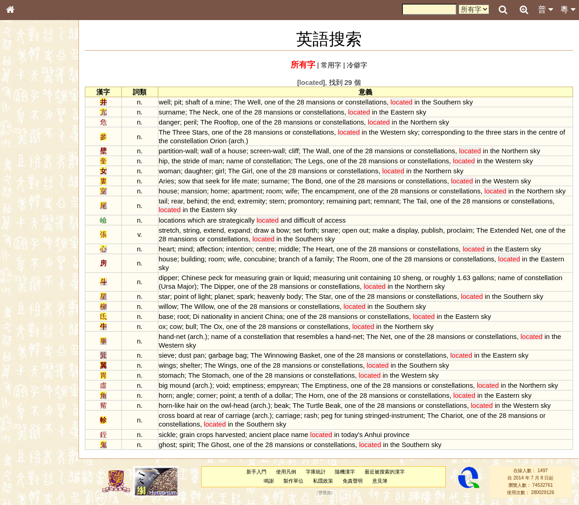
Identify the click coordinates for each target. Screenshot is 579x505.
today (349, 434)
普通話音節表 (27, 248)
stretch (169, 230)
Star (325, 296)
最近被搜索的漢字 (385, 471)
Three (181, 132)
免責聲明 (353, 481)
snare (329, 230)
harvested (230, 434)
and (286, 220)
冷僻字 (357, 65)
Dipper (224, 286)
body (294, 296)
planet (223, 296)
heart (166, 249)
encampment (335, 191)
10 (397, 277)
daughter (197, 171)
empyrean (282, 385)
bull (191, 326)
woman (170, 171)
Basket (309, 355)
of (205, 102)
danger (169, 122)
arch (237, 141)
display (407, 230)
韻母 (31, 240)
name (234, 161)
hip (163, 161)
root (183, 316)
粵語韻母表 (25, 196)
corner (206, 395)
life (236, 181)
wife (292, 191)
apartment (247, 191)
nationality (216, 316)
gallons (483, 277)
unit (352, 277)
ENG (40, 100)
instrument (407, 415)
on (204, 405)
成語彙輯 (22, 297)
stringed (377, 415)
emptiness (247, 385)
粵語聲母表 (25, 187)
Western (393, 132)
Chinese (194, 277)
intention (239, 249)
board (185, 415)
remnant (386, 201)
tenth (251, 395)
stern (276, 201)
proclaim (460, 230)
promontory (305, 201)
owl (226, 405)
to (469, 132)
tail (163, 201)
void (222, 385)
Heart (324, 249)
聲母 (18, 240)
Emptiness (331, 385)
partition (171, 151)
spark (245, 296)
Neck (210, 112)
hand (166, 336)
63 (466, 277)
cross (167, 415)
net (181, 336)
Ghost (220, 444)
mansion (194, 191)
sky (468, 102)
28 (300, 102)
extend (213, 230)
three (493, 132)
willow (168, 306)
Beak (333, 405)
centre (548, 132)
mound (180, 385)
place (281, 434)
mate (249, 181)
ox (162, 326)
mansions (320, 102)
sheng (411, 277)
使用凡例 (286, 471)
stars (510, 132)
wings (167, 365)
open (349, 230)
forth (311, 230)
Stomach (215, 375)
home (219, 191)
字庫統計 (316, 471)
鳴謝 (269, 481)
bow (282, 230)
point (181, 296)
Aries (166, 181)
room (274, 191)
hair (192, 405)
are (212, 220)
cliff (293, 151)
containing (375, 277)
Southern (447, 102)
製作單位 (293, 481)
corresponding (443, 132)
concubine (259, 259)
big (163, 385)
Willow (204, 306)
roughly (444, 277)
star (164, 296)
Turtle (314, 405)
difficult (304, 220)
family (324, 259)
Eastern (402, 112)
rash (310, 415)
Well (254, 102)
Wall (322, 151)
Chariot (452, 415)
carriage (237, 415)
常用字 (331, 65)
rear (177, 201)
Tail (421, 201)
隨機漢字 (345, 471)
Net (526, 230)
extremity (252, 201)
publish (432, 230)
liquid (301, 277)
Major (185, 286)
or (340, 102)
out (364, 230)
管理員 (324, 492)
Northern (423, 122)
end (228, 201)
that (197, 181)
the (290, 102)
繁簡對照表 (25, 305)
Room (359, 259)
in (417, 102)
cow (176, 326)
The (239, 102)
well (165, 102)
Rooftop (226, 122)
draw (261, 230)
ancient (252, 316)
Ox (218, 326)
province (397, 434)
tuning (353, 415)
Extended (504, 230)
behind (197, 201)
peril (190, 122)
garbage (221, 355)
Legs (315, 161)
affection (209, 249)
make (380, 230)
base (166, 316)
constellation (189, 141)
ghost (167, 444)
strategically (237, 220)
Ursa (168, 286)
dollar (283, 395)
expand (239, 230)
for (226, 181)
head (241, 405)
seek (212, 181)
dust (184, 355)
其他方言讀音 (27, 256)
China (274, 316)
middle (288, 249)
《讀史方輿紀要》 (33, 289)
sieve (167, 355)
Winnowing (280, 355)
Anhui (372, 434)
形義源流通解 (27, 155)
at (199, 415)
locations (172, 220)
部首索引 (22, 122)
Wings (227, 365)
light (204, 296)
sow (184, 181)
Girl (247, 171)
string (191, 230)
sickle (167, 434)
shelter (190, 365)
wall (191, 151)
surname (172, 112)
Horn (315, 395)
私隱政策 (323, 481)
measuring (250, 277)
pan (198, 355)
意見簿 (379, 481)
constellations (366, 102)
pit (178, 102)
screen (260, 151)
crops (205, 434)
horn (165, 395)
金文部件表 (25, 147)
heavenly (271, 296)
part (364, 201)
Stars (200, 132)
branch (289, 259)
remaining (342, 201)
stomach (172, 375)
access (335, 220)
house (237, 151)
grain (275, 277)
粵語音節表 (25, 179)
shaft (192, 102)
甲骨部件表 (25, 138)
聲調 (43, 240)
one (270, 102)
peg (327, 415)
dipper (168, 277)
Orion (218, 141)
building (193, 259)
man (215, 161)
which (196, 220)
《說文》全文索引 (33, 280)
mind (185, 249)
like (180, 405)
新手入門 (256, 471)
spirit (186, 444)
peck (216, 277)
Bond (313, 181)
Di (196, 316)
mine (222, 102)
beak (281, 405)
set (297, 230)
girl (219, 171)
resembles (312, 336)
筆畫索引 (22, 130)
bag (241, 355)
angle (184, 395)
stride (191, 161)
